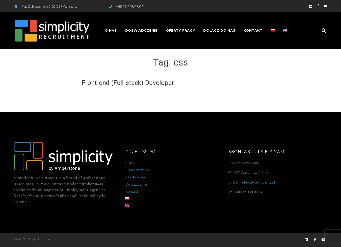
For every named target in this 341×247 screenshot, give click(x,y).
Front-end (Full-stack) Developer (128, 83)
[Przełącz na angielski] (285, 30)
